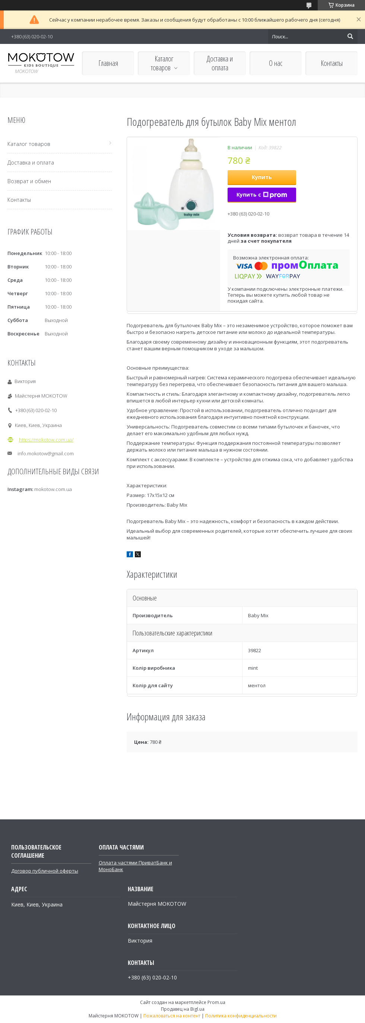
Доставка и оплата (220, 63)
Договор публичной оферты (44, 870)
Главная (108, 63)
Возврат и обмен (29, 181)
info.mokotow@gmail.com (46, 453)
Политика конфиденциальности (241, 1016)
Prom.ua (216, 1002)
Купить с (262, 194)
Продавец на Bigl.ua (182, 1009)
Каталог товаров (162, 63)
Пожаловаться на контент (171, 1016)
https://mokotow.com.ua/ (46, 440)
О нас (275, 63)
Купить (262, 177)
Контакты (332, 63)
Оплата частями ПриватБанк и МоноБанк (135, 866)
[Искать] (350, 36)
